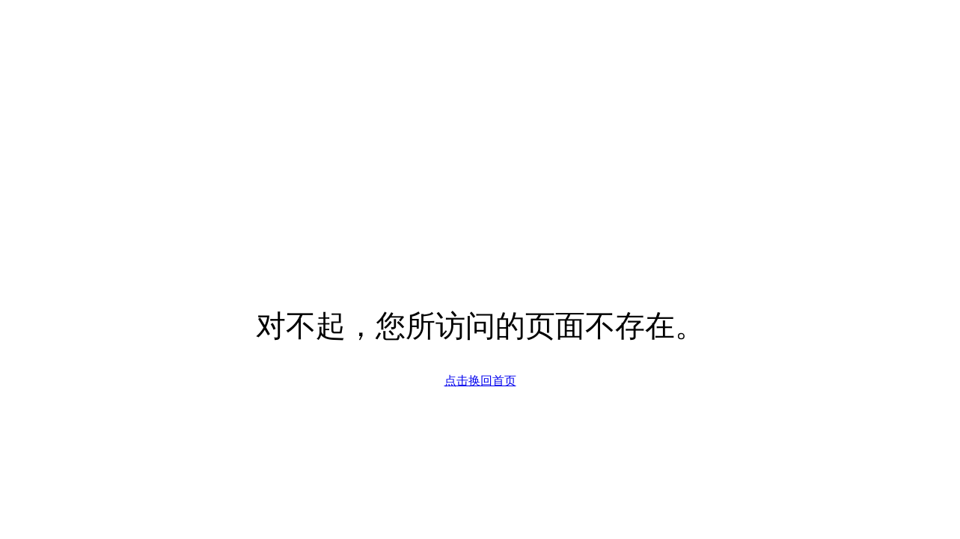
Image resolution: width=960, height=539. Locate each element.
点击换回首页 (480, 380)
